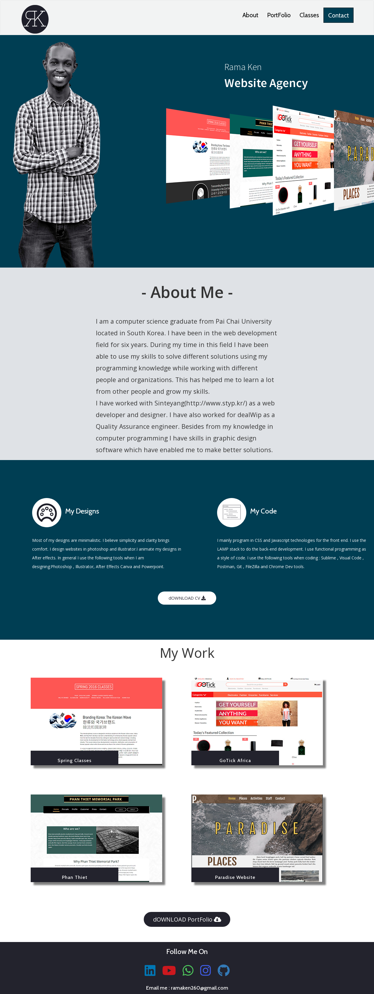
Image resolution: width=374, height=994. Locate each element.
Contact (338, 15)
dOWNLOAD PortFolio (187, 919)
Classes (309, 15)
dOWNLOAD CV (187, 598)
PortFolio (279, 15)
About (250, 15)
